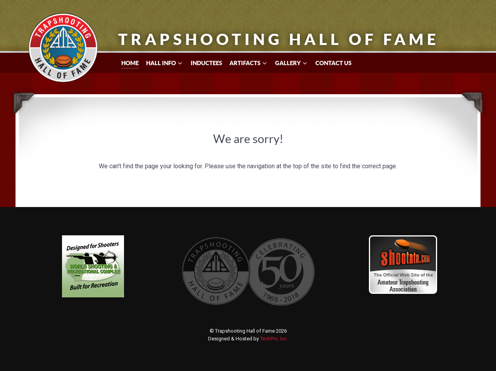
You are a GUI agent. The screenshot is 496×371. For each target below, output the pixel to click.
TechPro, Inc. (274, 339)
